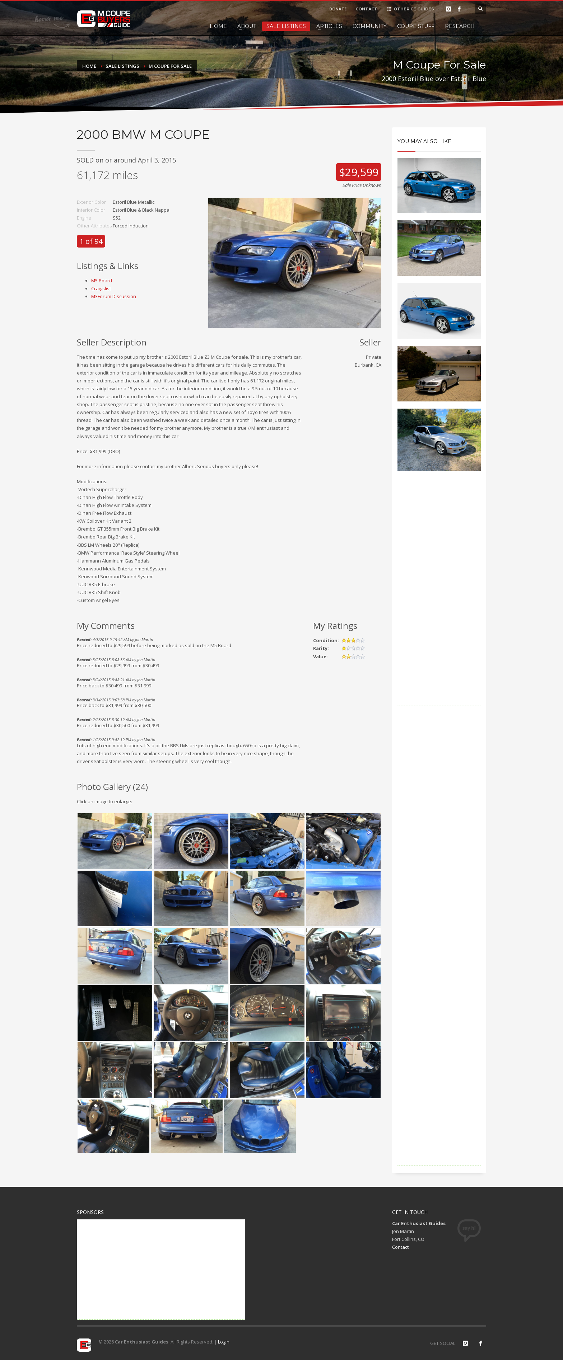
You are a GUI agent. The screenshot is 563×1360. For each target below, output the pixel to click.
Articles (329, 26)
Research (460, 26)
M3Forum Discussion (113, 296)
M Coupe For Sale (170, 66)
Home (218, 26)
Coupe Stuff (415, 26)
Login (223, 1341)
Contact (400, 1247)
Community (370, 26)
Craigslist (101, 288)
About (246, 26)
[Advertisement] (439, 598)
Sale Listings (286, 26)
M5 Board (101, 280)
